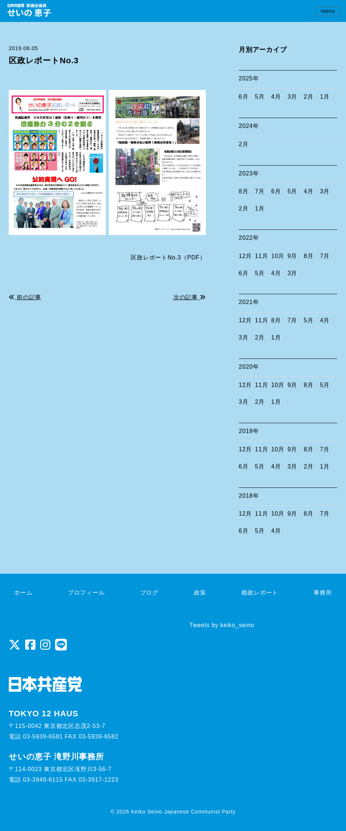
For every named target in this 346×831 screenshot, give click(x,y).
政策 (200, 592)
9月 (292, 256)
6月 (244, 97)
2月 (309, 97)
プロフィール (86, 592)
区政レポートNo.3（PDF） (168, 257)
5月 (260, 97)
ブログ (149, 592)
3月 (292, 97)
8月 (244, 191)
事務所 (323, 592)
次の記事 (189, 297)
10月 (277, 256)
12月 (245, 256)
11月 (261, 256)
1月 (325, 97)
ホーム (23, 592)
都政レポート (259, 592)
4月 (276, 97)
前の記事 (25, 297)
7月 (260, 191)
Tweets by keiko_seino (221, 625)
